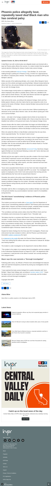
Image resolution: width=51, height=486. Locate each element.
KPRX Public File (7, 479)
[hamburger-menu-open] (2, 2)
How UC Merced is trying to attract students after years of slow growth (30, 321)
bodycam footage (21, 71)
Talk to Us (5, 466)
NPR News (6, 283)
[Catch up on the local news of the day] (25, 384)
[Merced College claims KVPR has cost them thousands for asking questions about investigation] (6, 343)
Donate (46, 2)
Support (5, 470)
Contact (4, 463)
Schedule (5, 457)
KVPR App (5, 460)
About (4, 450)
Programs (5, 454)
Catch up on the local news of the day (25, 411)
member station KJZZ (36, 272)
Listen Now (25, 419)
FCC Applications (7, 476)
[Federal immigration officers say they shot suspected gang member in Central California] (6, 315)
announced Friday (31, 149)
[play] (2, 484)
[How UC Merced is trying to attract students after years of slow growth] (6, 324)
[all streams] (49, 484)
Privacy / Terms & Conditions (9, 473)
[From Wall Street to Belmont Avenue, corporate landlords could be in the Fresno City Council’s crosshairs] (6, 333)
